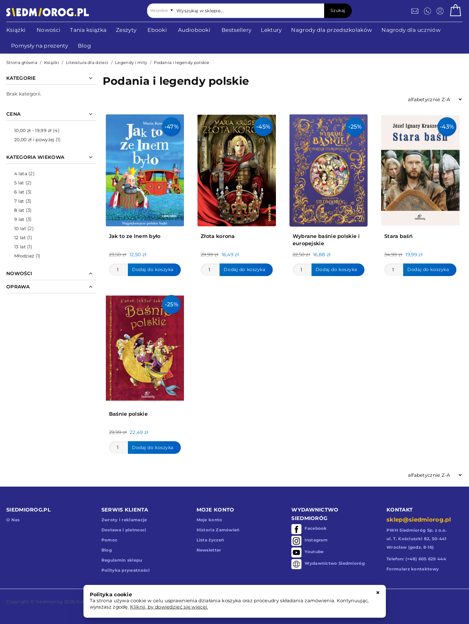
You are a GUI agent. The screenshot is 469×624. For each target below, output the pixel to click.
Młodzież (24, 256)
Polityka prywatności (125, 570)
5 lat (19, 183)
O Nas (13, 519)
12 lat (20, 237)
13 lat (20, 247)
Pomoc (109, 539)
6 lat (19, 192)
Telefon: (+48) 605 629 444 (416, 558)
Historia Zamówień (218, 529)
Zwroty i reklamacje (124, 519)
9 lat (19, 219)
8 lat (19, 210)
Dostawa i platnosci (123, 529)
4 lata (20, 173)
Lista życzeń (210, 539)
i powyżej (34, 139)
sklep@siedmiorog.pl (418, 519)
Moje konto (209, 519)
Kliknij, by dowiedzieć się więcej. (169, 607)
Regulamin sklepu (121, 560)
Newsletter (209, 549)
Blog (106, 549)
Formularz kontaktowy (412, 568)
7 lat (19, 201)
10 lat (20, 228)
